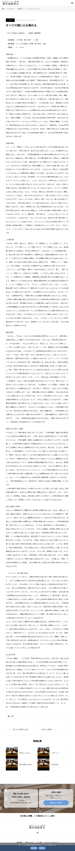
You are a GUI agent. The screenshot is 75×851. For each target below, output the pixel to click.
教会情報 (19, 842)
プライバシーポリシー (51, 842)
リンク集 (39, 842)
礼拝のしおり (29, 842)
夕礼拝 (10, 20)
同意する (34, 848)
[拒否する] (73, 847)
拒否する (42, 848)
